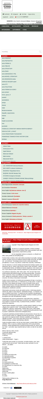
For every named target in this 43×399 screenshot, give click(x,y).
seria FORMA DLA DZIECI (9, 89)
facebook (6, 14)
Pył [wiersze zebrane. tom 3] (17, 190)
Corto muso (14, 193)
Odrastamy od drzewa (15, 219)
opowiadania (5, 100)
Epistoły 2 (13, 210)
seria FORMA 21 (6, 63)
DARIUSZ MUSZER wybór (9, 81)
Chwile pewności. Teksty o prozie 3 (22, 216)
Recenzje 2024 (12, 232)
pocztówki (4, 126)
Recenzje (35, 26)
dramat (4, 105)
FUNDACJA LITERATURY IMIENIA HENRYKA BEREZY (17, 128)
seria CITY (5, 84)
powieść (4, 97)
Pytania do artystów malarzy (20, 204)
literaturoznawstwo (7, 110)
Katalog (26, 26)
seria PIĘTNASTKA (7, 60)
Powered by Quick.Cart (21, 396)
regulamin (5, 17)
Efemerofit (16, 199)
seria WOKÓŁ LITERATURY (9, 76)
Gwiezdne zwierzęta (18, 184)
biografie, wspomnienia (8, 113)
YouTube (24, 14)
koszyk (18, 17)
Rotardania (13, 187)
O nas (25, 29)
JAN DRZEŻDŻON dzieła (9, 79)
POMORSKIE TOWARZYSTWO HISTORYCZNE (15, 136)
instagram (15, 14)
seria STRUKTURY (7, 68)
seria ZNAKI (5, 71)
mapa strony (31, 14)
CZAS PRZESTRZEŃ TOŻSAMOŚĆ (12, 134)
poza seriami (5, 92)
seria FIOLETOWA (7, 87)
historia (4, 115)
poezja (4, 102)
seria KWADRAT (6, 58)
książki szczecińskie (7, 121)
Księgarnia (5, 26)
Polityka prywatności (32, 393)
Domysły (14, 207)
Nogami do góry (16, 213)
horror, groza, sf (6, 94)
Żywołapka (17, 196)
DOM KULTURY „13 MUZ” (9, 131)
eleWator (4, 139)
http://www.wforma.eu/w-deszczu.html (26, 383)
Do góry (41, 393)
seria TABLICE (6, 66)
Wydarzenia (6, 29)
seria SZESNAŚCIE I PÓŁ (9, 74)
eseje (3, 107)
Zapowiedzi (16, 29)
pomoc (11, 17)
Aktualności (16, 26)
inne (3, 123)
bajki (3, 118)
